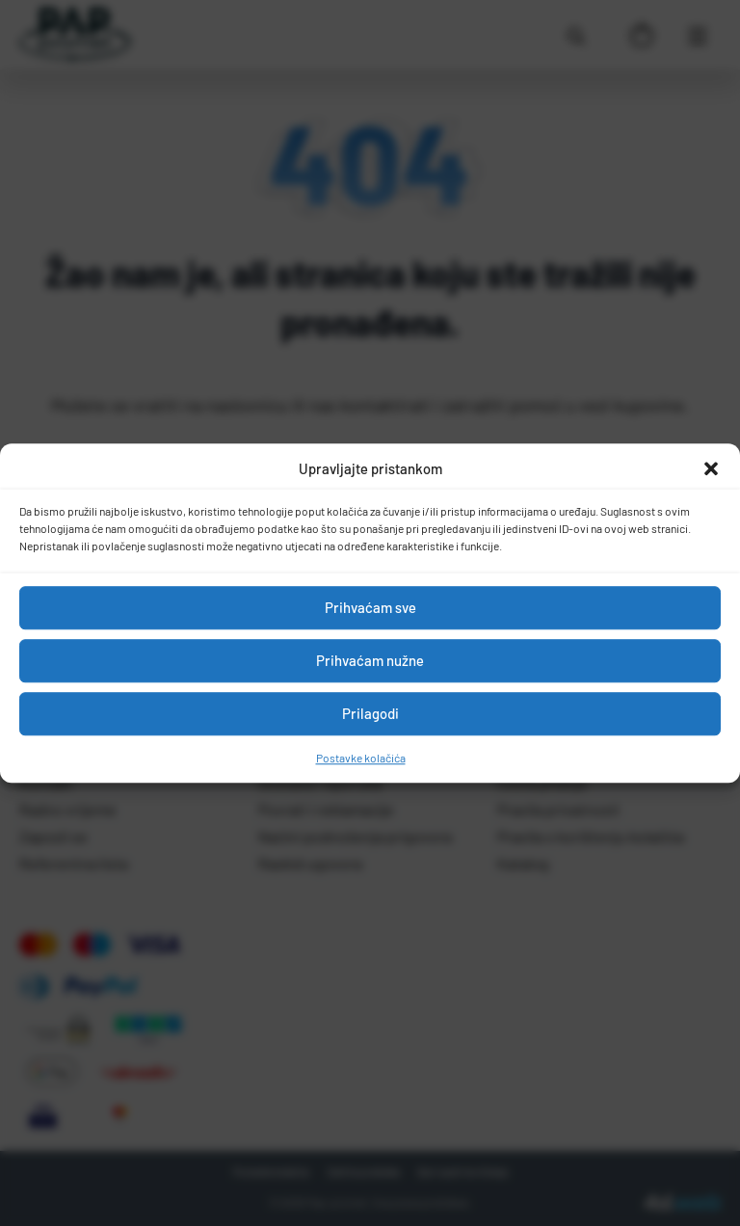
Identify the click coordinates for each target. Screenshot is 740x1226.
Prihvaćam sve (370, 607)
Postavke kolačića (361, 757)
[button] (711, 469)
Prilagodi (370, 713)
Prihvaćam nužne (370, 660)
